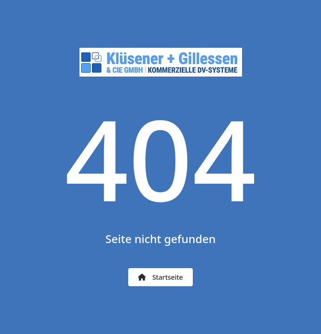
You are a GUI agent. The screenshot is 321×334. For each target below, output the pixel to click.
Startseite (160, 277)
